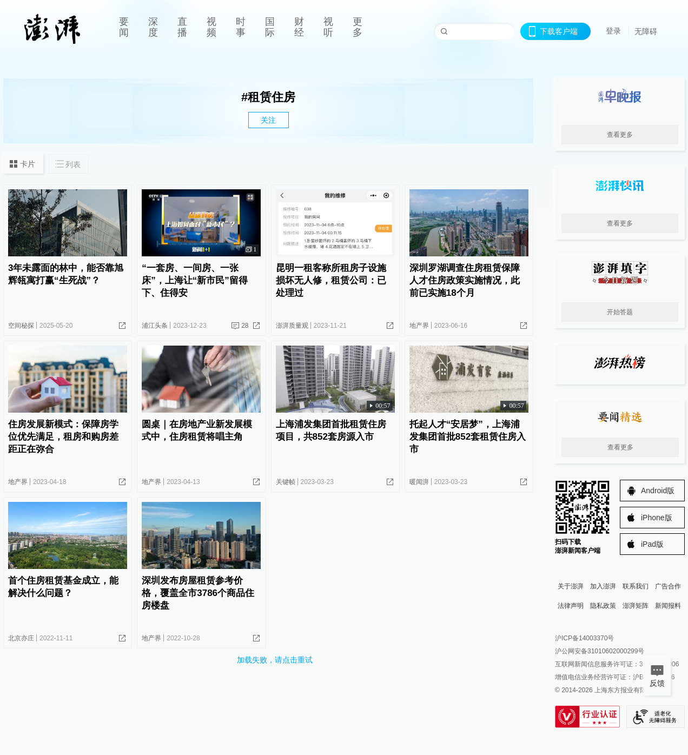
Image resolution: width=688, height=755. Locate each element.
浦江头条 (155, 325)
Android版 (657, 490)
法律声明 (571, 606)
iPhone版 (656, 517)
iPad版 (652, 544)
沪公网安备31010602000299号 (599, 651)
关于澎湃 (571, 586)
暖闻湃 (419, 482)
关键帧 (285, 482)
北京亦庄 (21, 638)
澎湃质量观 (292, 325)
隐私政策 (603, 606)
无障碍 (645, 31)
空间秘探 (21, 325)
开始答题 (620, 312)
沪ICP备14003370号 (584, 638)
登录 (613, 31)
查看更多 (620, 134)
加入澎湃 (603, 586)
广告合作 (668, 586)
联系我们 (636, 586)
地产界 (419, 325)
